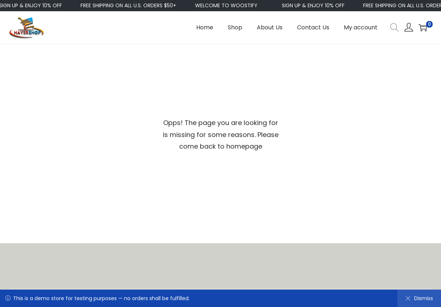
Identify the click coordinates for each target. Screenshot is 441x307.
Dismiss (419, 298)
